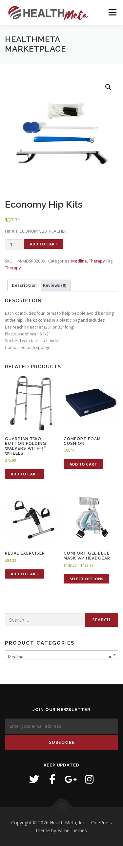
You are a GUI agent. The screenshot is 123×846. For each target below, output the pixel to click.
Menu (112, 12)
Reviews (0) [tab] (54, 285)
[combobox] (61, 654)
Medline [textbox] (59, 657)
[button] (108, 87)
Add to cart (44, 243)
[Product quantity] (14, 244)
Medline (79, 261)
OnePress (101, 822)
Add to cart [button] (25, 473)
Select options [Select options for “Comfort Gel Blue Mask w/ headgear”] (87, 578)
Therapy (97, 261)
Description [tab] (24, 285)
